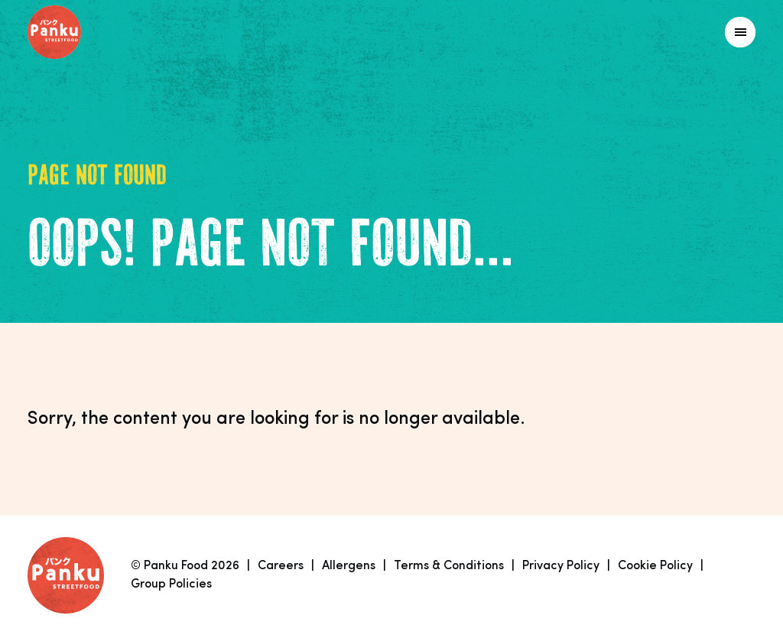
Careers (281, 566)
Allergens (348, 566)
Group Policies (171, 584)
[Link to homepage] (88, 32)
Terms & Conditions (449, 566)
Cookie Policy (655, 566)
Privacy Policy (560, 566)
